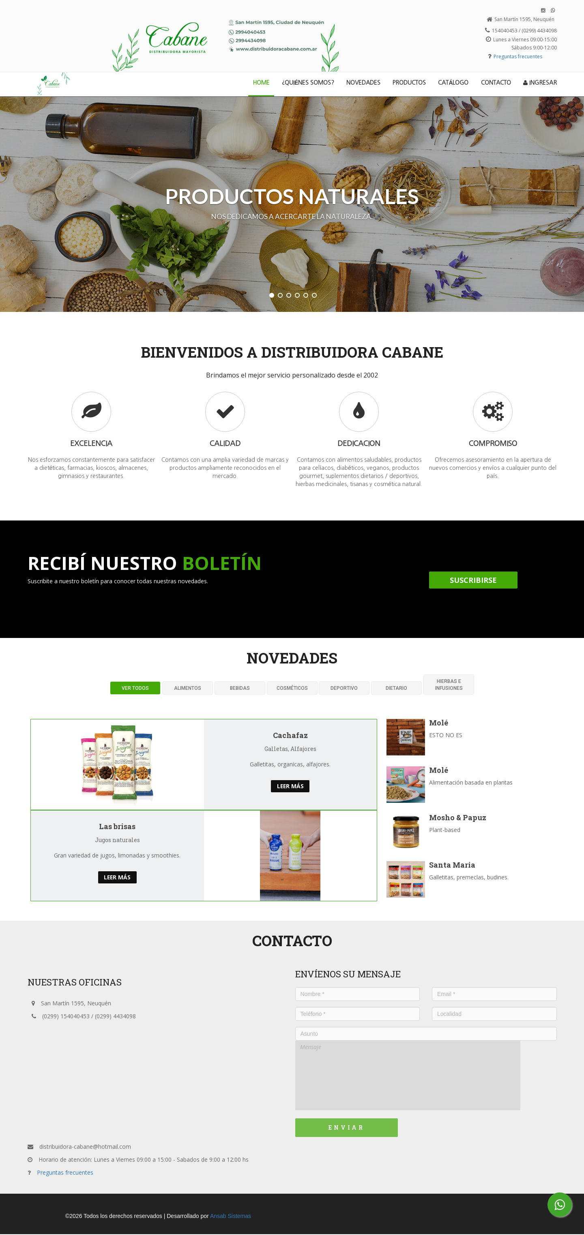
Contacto (496, 82)
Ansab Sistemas (230, 1217)
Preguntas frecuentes (518, 56)
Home (264, 81)
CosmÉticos (292, 689)
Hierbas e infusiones (449, 685)
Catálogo (453, 82)
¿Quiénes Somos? (308, 82)
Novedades (363, 82)
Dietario (396, 689)
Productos (409, 82)
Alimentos (187, 689)
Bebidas (240, 689)
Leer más (290, 787)
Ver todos (135, 689)
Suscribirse (473, 581)
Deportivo (344, 689)
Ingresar (540, 82)
